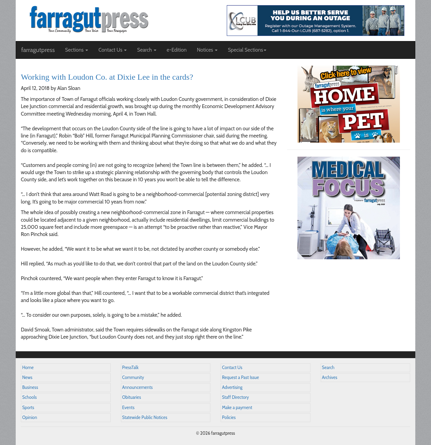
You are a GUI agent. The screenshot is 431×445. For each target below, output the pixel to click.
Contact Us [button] (112, 50)
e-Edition (177, 50)
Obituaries (131, 397)
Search (328, 367)
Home (28, 367)
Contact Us (232, 367)
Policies (229, 417)
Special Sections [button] (247, 50)
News (27, 377)
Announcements (137, 387)
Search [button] (146, 50)
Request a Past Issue (240, 377)
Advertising (232, 387)
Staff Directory (235, 397)
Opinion (29, 417)
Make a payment (237, 407)
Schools (29, 397)
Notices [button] (207, 50)
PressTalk (130, 367)
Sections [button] (76, 50)
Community (133, 377)
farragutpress (38, 50)
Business (30, 387)
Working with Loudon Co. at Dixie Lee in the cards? (107, 77)
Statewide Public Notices (144, 417)
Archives (329, 377)
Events (128, 407)
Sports (28, 407)
